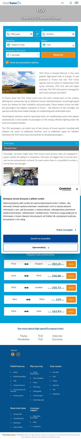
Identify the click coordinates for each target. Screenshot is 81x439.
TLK (40, 339)
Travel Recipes (18, 418)
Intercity (57, 335)
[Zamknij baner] (77, 189)
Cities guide (37, 391)
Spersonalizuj (40, 247)
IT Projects (20, 435)
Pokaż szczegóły (65, 230)
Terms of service (19, 385)
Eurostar (57, 339)
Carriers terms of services (18, 390)
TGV (40, 335)
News (15, 372)
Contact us (37, 426)
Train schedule (38, 378)
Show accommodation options (24, 62)
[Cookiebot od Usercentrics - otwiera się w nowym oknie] (59, 189)
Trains (35, 382)
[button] (63, 3)
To (58, 33)
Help (34, 422)
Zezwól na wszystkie (40, 238)
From (19, 33)
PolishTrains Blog (19, 376)
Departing (23, 43)
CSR (14, 381)
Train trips (36, 387)
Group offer (17, 414)
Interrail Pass (18, 427)
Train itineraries (38, 400)
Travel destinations (34, 373)
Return (58, 43)
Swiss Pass (17, 423)
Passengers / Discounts (23, 54)
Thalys (23, 335)
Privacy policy (18, 396)
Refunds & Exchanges (35, 417)
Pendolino (23, 339)
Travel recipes (38, 396)
